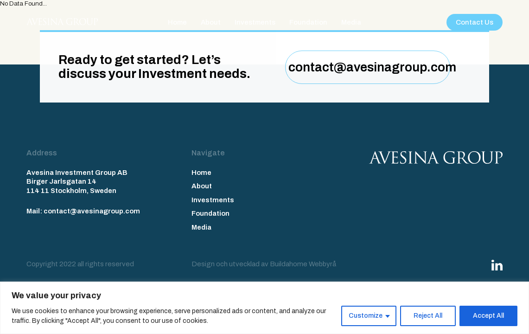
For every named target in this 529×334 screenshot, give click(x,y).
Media (351, 22)
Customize (365, 315)
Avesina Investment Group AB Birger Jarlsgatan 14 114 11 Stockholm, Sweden (76, 181)
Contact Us (474, 22)
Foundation (308, 22)
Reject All (428, 315)
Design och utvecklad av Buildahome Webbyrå (263, 264)
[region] (264, 308)
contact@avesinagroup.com (369, 67)
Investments (255, 22)
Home (177, 22)
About (211, 22)
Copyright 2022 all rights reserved (80, 264)
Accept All (488, 315)
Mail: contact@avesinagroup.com (83, 211)
